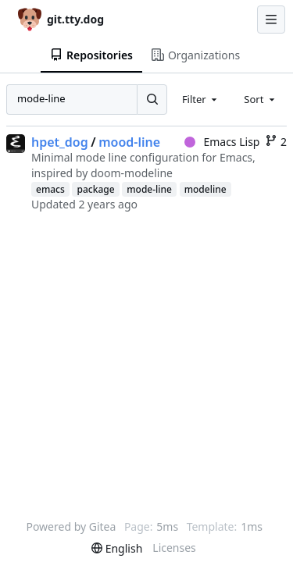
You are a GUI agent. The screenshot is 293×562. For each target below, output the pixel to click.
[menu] (116, 548)
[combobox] (201, 99)
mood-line (129, 142)
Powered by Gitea (71, 526)
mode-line (149, 189)
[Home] (61, 19)
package (95, 189)
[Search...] (151, 99)
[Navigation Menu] (271, 19)
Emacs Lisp (222, 141)
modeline (205, 189)
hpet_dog (59, 142)
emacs (50, 189)
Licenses (174, 547)
